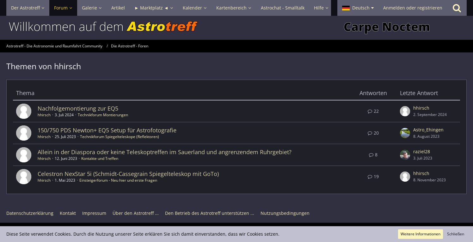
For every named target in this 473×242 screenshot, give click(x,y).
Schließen (455, 234)
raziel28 (421, 151)
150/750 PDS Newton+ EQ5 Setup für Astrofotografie (107, 130)
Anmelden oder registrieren (412, 8)
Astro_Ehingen (428, 130)
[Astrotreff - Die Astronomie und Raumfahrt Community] (236, 27)
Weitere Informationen (420, 234)
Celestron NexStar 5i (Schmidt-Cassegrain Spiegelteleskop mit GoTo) (128, 174)
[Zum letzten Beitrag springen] (405, 111)
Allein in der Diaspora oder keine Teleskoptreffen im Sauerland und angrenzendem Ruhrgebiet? (165, 152)
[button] (357, 8)
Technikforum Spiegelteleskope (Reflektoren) (119, 136)
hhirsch (44, 115)
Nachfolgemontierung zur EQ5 (78, 108)
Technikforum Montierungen (103, 115)
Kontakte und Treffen (99, 158)
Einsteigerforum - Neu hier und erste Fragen (118, 180)
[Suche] (457, 8)
